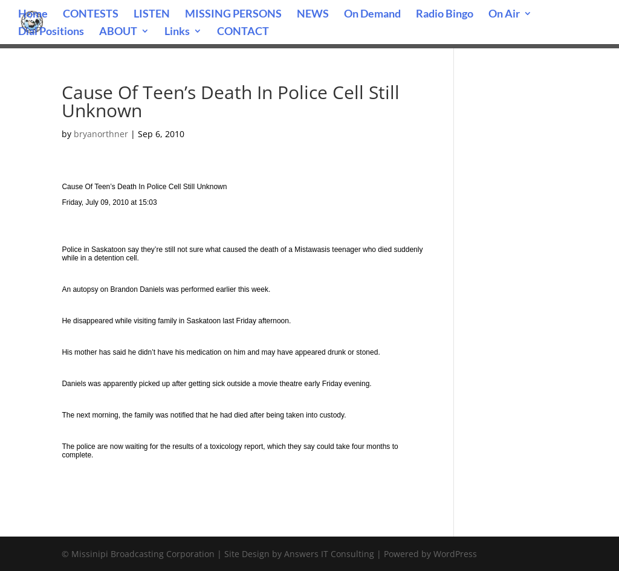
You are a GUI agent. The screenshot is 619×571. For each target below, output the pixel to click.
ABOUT (118, 32)
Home (33, 14)
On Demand (372, 14)
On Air (504, 14)
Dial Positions (51, 32)
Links (177, 32)
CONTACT (243, 32)
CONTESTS (90, 14)
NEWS (313, 14)
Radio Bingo (444, 14)
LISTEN (152, 14)
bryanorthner (101, 134)
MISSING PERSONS (233, 14)
